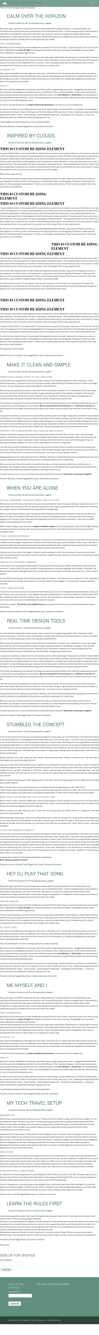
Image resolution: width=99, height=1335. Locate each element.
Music (31, 126)
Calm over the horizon (37, 16)
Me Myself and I (27, 985)
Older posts (4, 1245)
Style (37, 126)
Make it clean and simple (39, 364)
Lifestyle (19, 126)
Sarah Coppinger (37, 1320)
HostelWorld (42, 545)
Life (35, 864)
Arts (9, 1194)
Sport (41, 355)
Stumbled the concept (36, 724)
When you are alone (33, 487)
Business (11, 126)
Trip (47, 611)
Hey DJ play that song (36, 873)
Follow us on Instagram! (53, 1284)
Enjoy (42, 611)
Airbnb (53, 545)
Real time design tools (37, 620)
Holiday (37, 1094)
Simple (35, 976)
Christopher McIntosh (54, 1320)
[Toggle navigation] (92, 3)
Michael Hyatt (79, 750)
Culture (11, 355)
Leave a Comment (46, 126)
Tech (34, 715)
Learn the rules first (35, 1203)
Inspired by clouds (31, 135)
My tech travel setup (35, 1103)
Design (37, 611)
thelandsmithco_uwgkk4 (41, 23)
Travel (25, 355)
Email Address (6, 1260)
